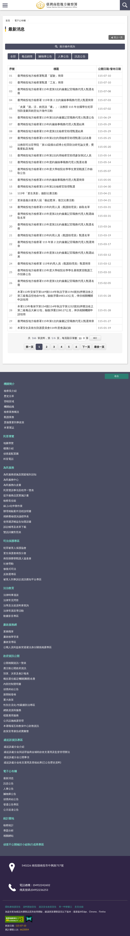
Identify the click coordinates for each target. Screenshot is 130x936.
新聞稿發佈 (9, 694)
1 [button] (39, 346)
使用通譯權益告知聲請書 (17, 521)
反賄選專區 (9, 574)
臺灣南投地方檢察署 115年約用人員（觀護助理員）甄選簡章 (54, 263)
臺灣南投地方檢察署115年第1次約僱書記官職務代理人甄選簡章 (55, 321)
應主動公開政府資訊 (14, 668)
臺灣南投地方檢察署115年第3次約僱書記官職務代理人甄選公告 (55, 117)
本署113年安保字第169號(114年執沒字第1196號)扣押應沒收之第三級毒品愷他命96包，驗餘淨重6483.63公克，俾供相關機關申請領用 (55, 295)
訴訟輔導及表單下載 (14, 526)
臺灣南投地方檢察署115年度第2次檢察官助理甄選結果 (50, 131)
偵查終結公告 (11, 689)
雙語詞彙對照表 (12, 532)
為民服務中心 (11, 479)
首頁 (8, 20)
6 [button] (76, 346)
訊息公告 (80, 56)
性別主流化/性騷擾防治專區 (19, 704)
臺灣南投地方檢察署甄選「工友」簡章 (40, 82)
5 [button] (69, 346)
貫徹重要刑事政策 (14, 422)
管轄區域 (9, 401)
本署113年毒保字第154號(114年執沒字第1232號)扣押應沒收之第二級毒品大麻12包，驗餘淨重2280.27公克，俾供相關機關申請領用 (55, 310)
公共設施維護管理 (13, 720)
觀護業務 (9, 417)
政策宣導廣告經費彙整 (16, 731)
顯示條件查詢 (65, 46)
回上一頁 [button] (118, 37)
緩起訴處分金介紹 (14, 746)
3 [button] (54, 346)
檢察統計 (8, 825)
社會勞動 (8, 563)
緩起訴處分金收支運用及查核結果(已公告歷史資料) (32, 762)
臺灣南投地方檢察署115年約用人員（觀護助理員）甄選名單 (53, 235)
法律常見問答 (11, 600)
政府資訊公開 (11, 655)
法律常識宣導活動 (13, 610)
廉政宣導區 (9, 641)
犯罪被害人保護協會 (14, 547)
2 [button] (46, 346)
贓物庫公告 (45, 56)
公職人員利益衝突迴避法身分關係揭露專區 (27, 647)
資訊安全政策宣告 (47, 906)
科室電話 (8, 458)
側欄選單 (5, 5)
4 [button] (61, 346)
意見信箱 (79, 906)
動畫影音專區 (11, 615)
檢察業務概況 (11, 411)
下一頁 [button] (86, 346)
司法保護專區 (11, 540)
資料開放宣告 (29, 906)
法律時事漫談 (11, 594)
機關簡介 (9, 383)
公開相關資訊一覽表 (14, 662)
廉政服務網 (10, 624)
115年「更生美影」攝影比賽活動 (37, 193)
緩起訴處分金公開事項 (16, 757)
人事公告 (63, 56)
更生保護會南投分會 (14, 553)
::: (3, 2)
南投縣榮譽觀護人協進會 (17, 558)
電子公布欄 (20, 20)
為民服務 (8, 467)
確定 (95, 338)
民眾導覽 (8, 436)
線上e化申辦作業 (13, 505)
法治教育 (8, 588)
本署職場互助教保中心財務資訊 (21, 725)
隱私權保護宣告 (12, 906)
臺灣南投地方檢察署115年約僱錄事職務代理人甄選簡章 (50, 179)
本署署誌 (9, 427)
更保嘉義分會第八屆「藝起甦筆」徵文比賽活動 (45, 200)
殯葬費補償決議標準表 (16, 516)
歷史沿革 (9, 396)
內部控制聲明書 (12, 683)
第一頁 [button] (29, 346)
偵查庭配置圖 (11, 453)
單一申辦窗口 (65, 906)
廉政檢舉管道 (11, 636)
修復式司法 (9, 568)
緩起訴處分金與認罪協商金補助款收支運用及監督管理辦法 (37, 751)
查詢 (125, 5)
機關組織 (9, 406)
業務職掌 (8, 631)
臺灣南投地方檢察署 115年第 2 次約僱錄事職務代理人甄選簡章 (55, 100)
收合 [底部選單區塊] (116, 376)
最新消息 (16, 29)
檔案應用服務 (11, 715)
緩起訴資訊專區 (13, 739)
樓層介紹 (8, 448)
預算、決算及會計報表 (16, 673)
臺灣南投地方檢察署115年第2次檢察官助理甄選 (46, 186)
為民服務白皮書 (12, 484)
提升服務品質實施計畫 (16, 495)
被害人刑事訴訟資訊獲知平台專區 (22, 579)
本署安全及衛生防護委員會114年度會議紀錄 (44, 327)
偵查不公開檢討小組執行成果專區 (23, 844)
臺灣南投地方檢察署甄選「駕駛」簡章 (40, 75)
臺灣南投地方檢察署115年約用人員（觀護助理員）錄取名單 (53, 206)
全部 (13, 56)
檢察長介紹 (10, 390)
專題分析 (8, 830)
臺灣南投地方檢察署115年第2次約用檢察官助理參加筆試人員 (54, 155)
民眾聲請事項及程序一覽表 (18, 490)
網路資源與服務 (12, 710)
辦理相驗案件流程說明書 (17, 511)
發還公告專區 (11, 804)
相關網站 (8, 835)
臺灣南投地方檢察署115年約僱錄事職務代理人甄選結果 (50, 124)
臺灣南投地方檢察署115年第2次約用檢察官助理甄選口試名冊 (54, 137)
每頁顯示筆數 (69, 337)
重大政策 (8, 699)
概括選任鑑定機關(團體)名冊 (19, 678)
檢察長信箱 (9, 500)
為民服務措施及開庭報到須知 (19, 474)
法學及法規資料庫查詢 (16, 605)
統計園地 (8, 818)
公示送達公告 (11, 809)
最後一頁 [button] (99, 346)
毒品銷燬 (27, 56)
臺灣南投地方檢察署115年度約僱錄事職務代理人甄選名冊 (52, 162)
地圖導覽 (8, 443)
